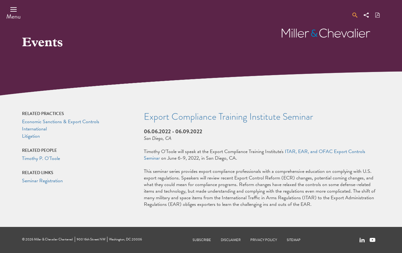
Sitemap (294, 240)
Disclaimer (231, 240)
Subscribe (202, 240)
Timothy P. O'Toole (41, 158)
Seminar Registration (42, 180)
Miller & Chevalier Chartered (53, 239)
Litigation (31, 136)
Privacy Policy (263, 240)
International (34, 129)
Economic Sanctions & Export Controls (60, 121)
